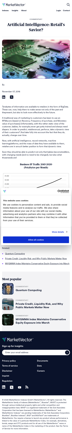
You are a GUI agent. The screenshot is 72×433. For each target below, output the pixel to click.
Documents (42, 361)
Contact (66, 11)
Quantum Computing (29, 290)
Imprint (5, 376)
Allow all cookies (36, 240)
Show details (58, 232)
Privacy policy (9, 361)
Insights (15, 11)
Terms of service (10, 366)
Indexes (5, 11)
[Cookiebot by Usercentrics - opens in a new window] (57, 191)
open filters (68, 4)
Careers (41, 371)
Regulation (7, 381)
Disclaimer (7, 371)
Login (58, 11)
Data (39, 366)
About (23, 11)
